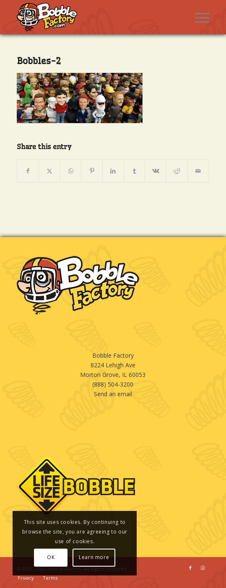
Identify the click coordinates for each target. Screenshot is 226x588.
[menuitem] (197, 17)
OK (51, 557)
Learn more (94, 557)
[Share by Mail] (198, 171)
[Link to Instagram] (203, 568)
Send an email (113, 394)
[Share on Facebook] (28, 171)
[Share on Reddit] (176, 171)
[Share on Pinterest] (91, 171)
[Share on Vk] (155, 171)
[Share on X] (49, 171)
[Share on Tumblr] (134, 171)
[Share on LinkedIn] (113, 171)
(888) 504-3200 (112, 384)
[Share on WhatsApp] (70, 171)
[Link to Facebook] (190, 568)
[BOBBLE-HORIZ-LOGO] (94, 17)
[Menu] (197, 17)
